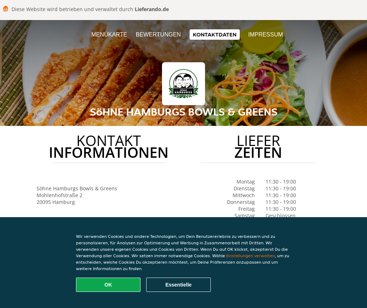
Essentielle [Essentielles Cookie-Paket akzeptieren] (178, 285)
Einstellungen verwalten (250, 255)
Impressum (265, 34)
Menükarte (109, 34)
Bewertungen (158, 34)
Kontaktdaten (215, 34)
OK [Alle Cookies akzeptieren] (108, 285)
